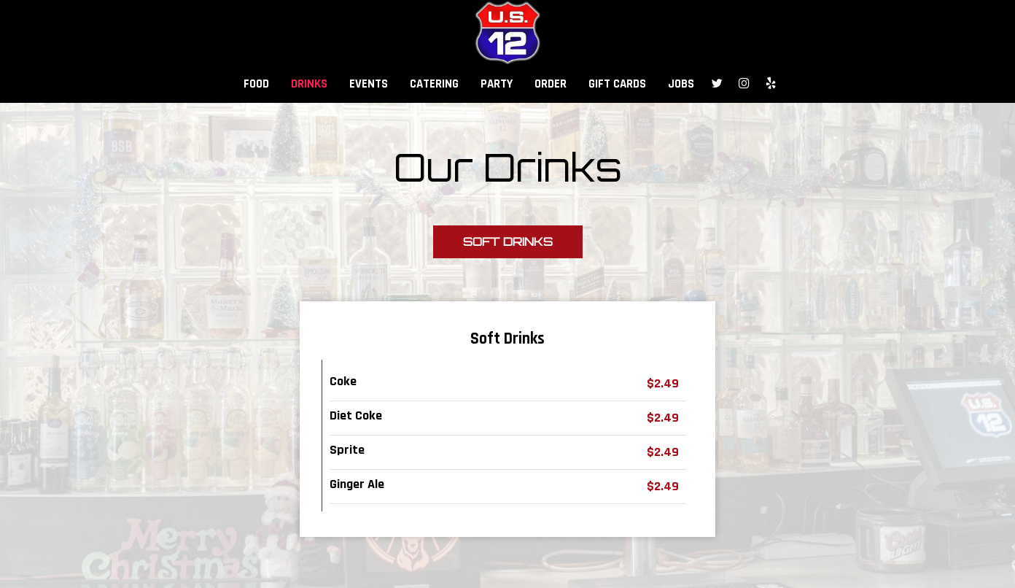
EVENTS (368, 84)
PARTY (497, 84)
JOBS (681, 84)
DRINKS (309, 84)
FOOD (256, 84)
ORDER (550, 84)
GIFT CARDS (617, 84)
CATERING (434, 84)
